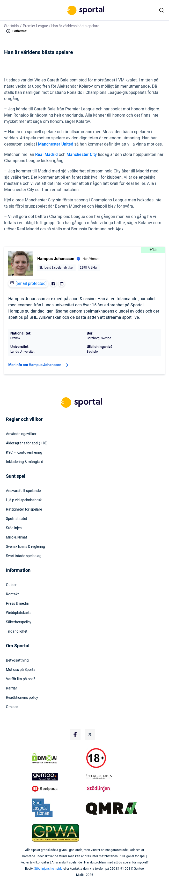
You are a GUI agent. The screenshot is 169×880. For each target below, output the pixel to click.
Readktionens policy (22, 697)
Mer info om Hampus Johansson (39, 365)
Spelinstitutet (16, 518)
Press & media (17, 603)
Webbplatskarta (19, 613)
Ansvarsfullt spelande (23, 491)
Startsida (11, 26)
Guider (11, 585)
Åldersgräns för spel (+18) (27, 443)
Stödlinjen (14, 528)
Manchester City (82, 154)
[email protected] (31, 283)
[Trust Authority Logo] (58, 776)
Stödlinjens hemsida (48, 868)
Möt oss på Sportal (21, 669)
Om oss (12, 707)
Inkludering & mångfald (24, 462)
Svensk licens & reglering (25, 546)
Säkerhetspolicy (18, 622)
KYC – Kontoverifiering (24, 452)
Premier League (35, 26)
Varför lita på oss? (20, 679)
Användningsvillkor (21, 434)
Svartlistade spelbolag (23, 556)
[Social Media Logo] (75, 734)
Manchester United (56, 144)
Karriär (11, 688)
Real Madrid (46, 154)
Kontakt (12, 594)
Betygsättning (17, 660)
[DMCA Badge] (58, 758)
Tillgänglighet (16, 631)
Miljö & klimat (16, 537)
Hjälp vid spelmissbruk (24, 500)
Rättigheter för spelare (24, 509)
